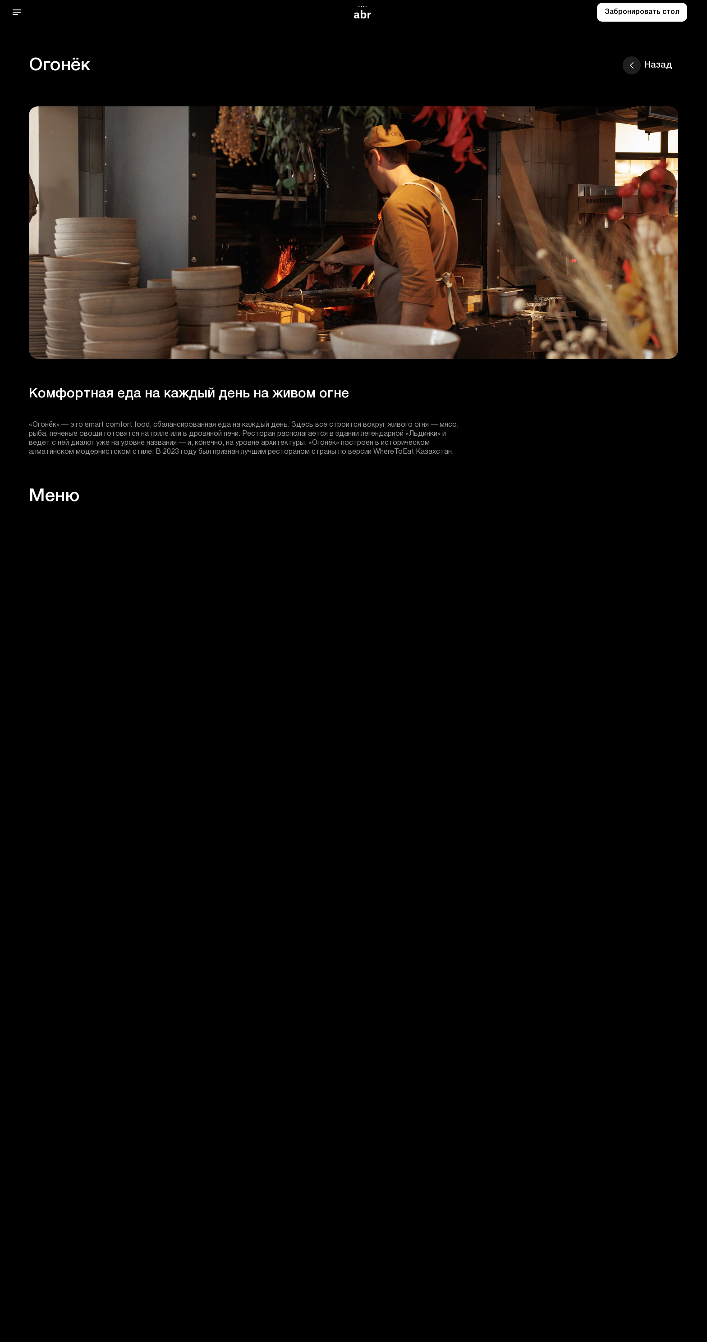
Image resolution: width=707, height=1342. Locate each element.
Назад (647, 65)
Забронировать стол (642, 12)
